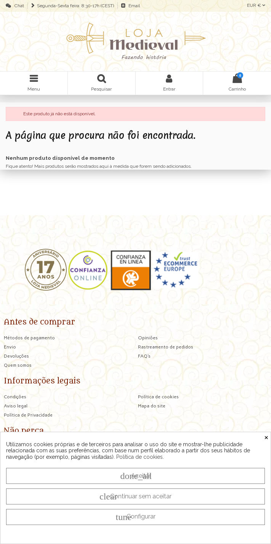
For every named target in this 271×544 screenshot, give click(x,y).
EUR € (256, 5)
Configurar (136, 517)
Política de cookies (139, 457)
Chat (18, 5)
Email (133, 5)
